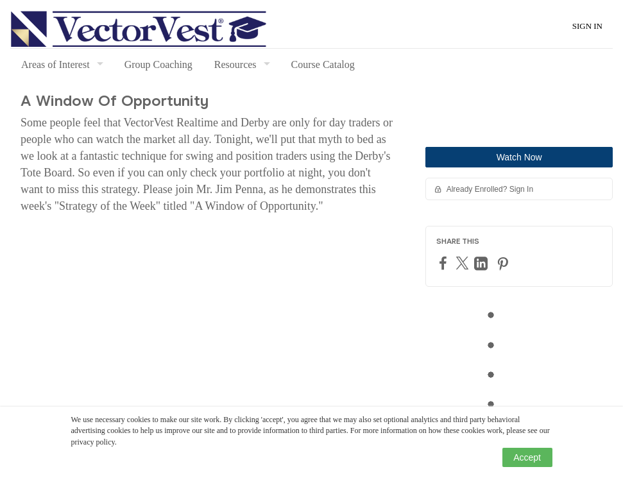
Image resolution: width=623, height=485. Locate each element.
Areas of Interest (55, 64)
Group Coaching (158, 64)
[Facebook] (444, 262)
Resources (235, 64)
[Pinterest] (504, 263)
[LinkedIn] (482, 263)
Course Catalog (323, 64)
